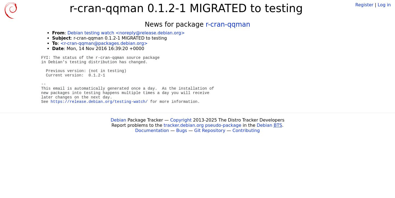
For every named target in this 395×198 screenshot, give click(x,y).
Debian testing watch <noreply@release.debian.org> (126, 32)
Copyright (180, 120)
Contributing (246, 130)
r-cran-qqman (228, 24)
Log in (384, 4)
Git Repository (209, 130)
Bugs (181, 130)
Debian (118, 120)
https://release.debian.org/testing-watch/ (99, 102)
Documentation (152, 130)
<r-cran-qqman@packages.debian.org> (104, 43)
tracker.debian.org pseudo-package (202, 125)
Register (364, 4)
